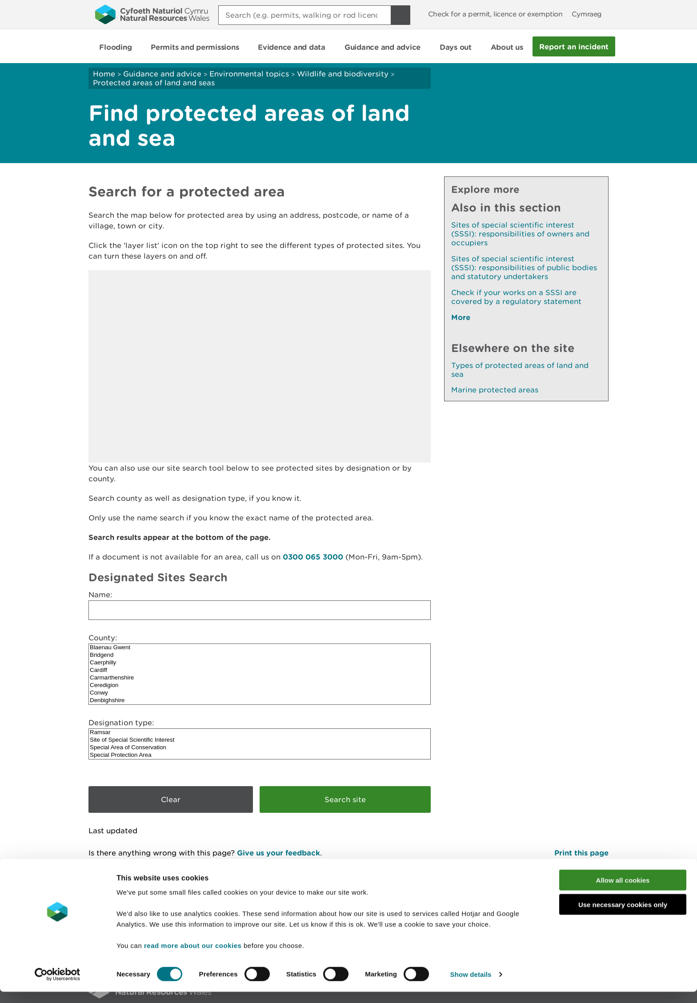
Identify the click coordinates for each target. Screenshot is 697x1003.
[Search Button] (400, 15)
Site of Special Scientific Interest (259, 740)
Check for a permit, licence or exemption (495, 14)
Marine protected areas (494, 389)
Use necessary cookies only (622, 915)
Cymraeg (587, 14)
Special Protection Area (259, 755)
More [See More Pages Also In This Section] (460, 317)
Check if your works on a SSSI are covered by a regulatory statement (516, 297)
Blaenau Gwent (259, 647)
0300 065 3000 (313, 556)
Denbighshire (259, 700)
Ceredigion (259, 685)
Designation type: (121, 722)
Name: (100, 594)
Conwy (259, 693)
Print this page (581, 852)
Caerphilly (259, 663)
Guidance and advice (162, 73)
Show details (471, 985)
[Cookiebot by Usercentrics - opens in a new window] (57, 985)
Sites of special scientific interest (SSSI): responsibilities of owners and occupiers (520, 233)
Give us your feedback (278, 852)
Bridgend (259, 655)
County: (102, 637)
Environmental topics (249, 73)
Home (104, 73)
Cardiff (259, 670)
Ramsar (259, 732)
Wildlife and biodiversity (343, 73)
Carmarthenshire (259, 678)
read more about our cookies (192, 956)
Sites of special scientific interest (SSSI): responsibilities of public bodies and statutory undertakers (524, 267)
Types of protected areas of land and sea (520, 370)
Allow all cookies (623, 891)
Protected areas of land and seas (154, 82)
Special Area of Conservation (259, 747)
